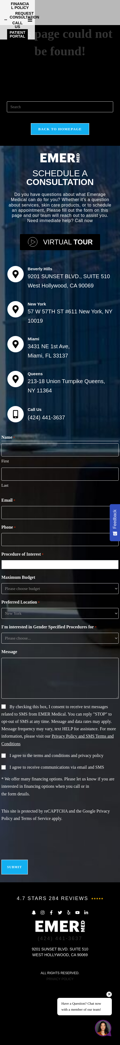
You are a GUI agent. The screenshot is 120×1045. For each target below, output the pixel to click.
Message (9, 710)
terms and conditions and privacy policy (68, 814)
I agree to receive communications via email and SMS (57, 826)
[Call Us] (15, 473)
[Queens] (15, 438)
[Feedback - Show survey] (115, 522)
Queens (35, 432)
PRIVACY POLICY (60, 1038)
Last (4, 544)
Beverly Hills (40, 327)
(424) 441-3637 (46, 476)
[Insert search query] (60, 165)
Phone (8, 586)
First (5, 520)
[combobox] (61, 623)
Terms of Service (36, 877)
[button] (115, 11)
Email (8, 559)
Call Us (35, 468)
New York (37, 363)
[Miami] (15, 403)
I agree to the (56, 814)
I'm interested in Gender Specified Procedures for (49, 686)
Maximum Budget (18, 636)
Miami (34, 397)
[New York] (15, 368)
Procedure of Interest (22, 613)
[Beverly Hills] (15, 333)
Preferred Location (20, 661)
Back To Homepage (60, 188)
